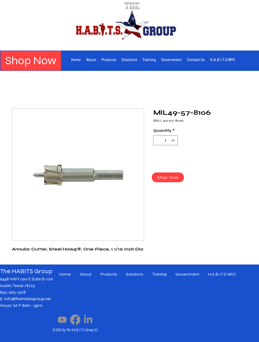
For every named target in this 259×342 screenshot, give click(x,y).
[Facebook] (75, 319)
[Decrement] (157, 140)
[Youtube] (62, 319)
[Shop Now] (30, 61)
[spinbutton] (165, 140)
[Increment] (173, 140)
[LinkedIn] (88, 319)
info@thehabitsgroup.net (27, 298)
